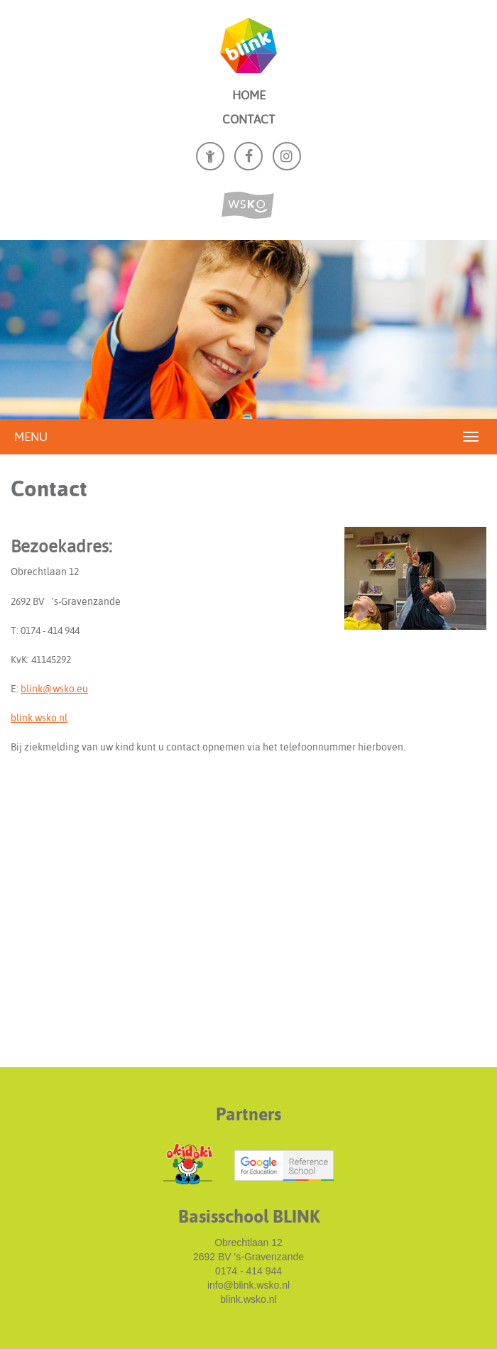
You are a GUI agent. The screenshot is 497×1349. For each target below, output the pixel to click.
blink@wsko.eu (54, 688)
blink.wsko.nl (39, 717)
